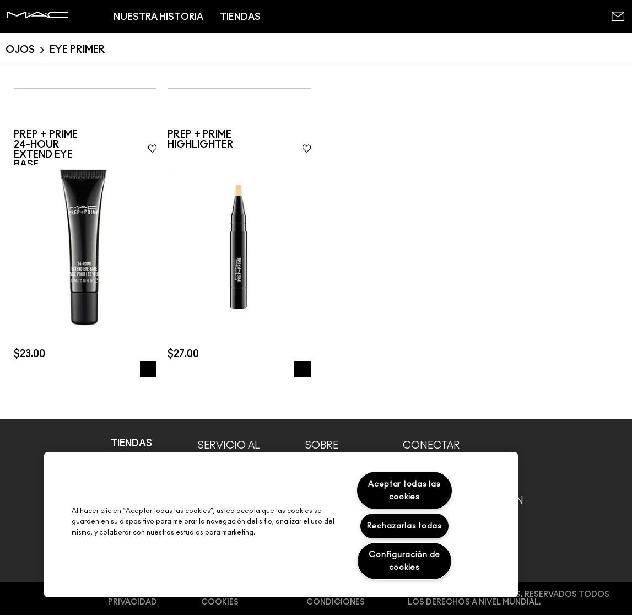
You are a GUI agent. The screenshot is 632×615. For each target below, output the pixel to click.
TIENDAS (240, 16)
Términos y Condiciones (335, 598)
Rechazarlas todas (404, 526)
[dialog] (85, 150)
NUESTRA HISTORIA (158, 16)
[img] (85, 246)
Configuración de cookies (405, 561)
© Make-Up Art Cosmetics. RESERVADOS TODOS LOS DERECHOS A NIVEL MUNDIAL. (508, 598)
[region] (281, 524)
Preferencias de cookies (236, 598)
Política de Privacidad (133, 598)
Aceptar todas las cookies (404, 490)
